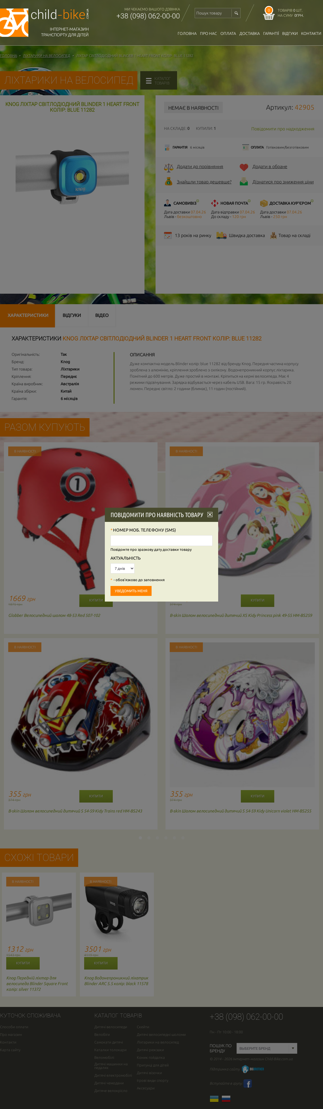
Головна (187, 33)
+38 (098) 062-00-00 (148, 16)
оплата (228, 33)
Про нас (208, 33)
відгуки (290, 33)
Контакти (311, 33)
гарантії (271, 33)
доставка (249, 33)
